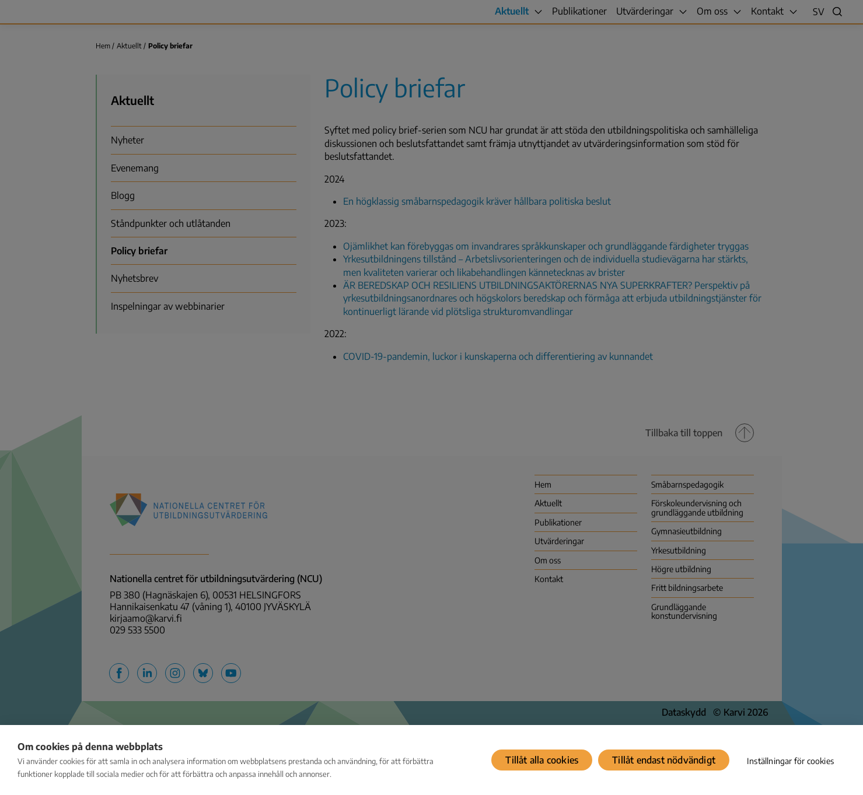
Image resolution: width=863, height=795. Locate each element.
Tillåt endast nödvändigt (663, 760)
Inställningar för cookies (790, 761)
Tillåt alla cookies (541, 760)
